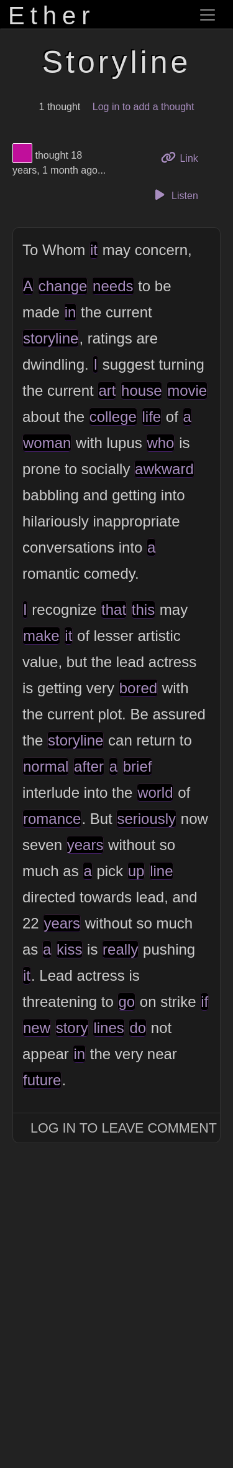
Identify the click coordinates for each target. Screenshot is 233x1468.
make (41, 635)
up (136, 871)
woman (47, 442)
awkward (164, 469)
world (155, 792)
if (204, 1001)
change (63, 286)
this (143, 609)
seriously (146, 818)
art (107, 390)
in (70, 312)
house (141, 390)
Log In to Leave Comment (123, 1128)
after (89, 766)
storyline (50, 338)
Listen (174, 195)
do (137, 1027)
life (152, 416)
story (72, 1027)
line (161, 871)
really (120, 949)
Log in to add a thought (143, 106)
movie (187, 390)
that (113, 609)
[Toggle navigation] (207, 14)
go (126, 1001)
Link (184, 157)
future (42, 1080)
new (36, 1027)
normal (45, 766)
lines (108, 1027)
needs (113, 286)
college (113, 416)
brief (137, 766)
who (160, 442)
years (85, 844)
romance (52, 818)
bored (138, 688)
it (94, 249)
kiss (69, 949)
